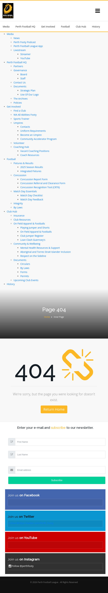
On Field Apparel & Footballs (29, 223)
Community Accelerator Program (38, 139)
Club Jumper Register (32, 235)
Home (47, 316)
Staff (22, 78)
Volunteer (19, 143)
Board (23, 74)
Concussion (20, 175)
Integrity (18, 203)
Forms (23, 272)
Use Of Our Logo (29, 94)
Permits (24, 276)
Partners (18, 66)
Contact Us (20, 82)
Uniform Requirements (33, 130)
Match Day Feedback (31, 199)
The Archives (21, 98)
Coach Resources (29, 155)
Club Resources (22, 219)
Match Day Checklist (31, 195)
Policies (18, 102)
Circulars (25, 263)
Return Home (54, 409)
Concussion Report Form (34, 179)
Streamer (25, 54)
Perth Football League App (28, 46)
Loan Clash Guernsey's (32, 239)
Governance (20, 70)
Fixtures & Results (23, 163)
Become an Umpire (31, 134)
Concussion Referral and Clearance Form (42, 183)
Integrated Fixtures (30, 171)
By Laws (18, 207)
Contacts (25, 126)
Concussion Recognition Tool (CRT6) (40, 187)
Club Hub (81, 26)
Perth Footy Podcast (25, 42)
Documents (20, 86)
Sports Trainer (21, 118)
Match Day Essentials (25, 191)
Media (6, 26)
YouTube (25, 58)
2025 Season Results (31, 167)
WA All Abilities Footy (25, 114)
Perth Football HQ (25, 26)
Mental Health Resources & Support (40, 247)
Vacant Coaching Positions (34, 151)
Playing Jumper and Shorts (35, 227)
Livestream (20, 50)
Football (65, 26)
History (96, 26)
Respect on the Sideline (33, 256)
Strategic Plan (27, 90)
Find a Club (20, 110)
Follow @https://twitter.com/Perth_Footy (31, 523)
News (17, 38)
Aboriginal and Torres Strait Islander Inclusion (45, 251)
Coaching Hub (21, 147)
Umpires (18, 122)
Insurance (19, 215)
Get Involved (48, 26)
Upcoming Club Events (26, 280)
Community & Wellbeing (27, 243)
